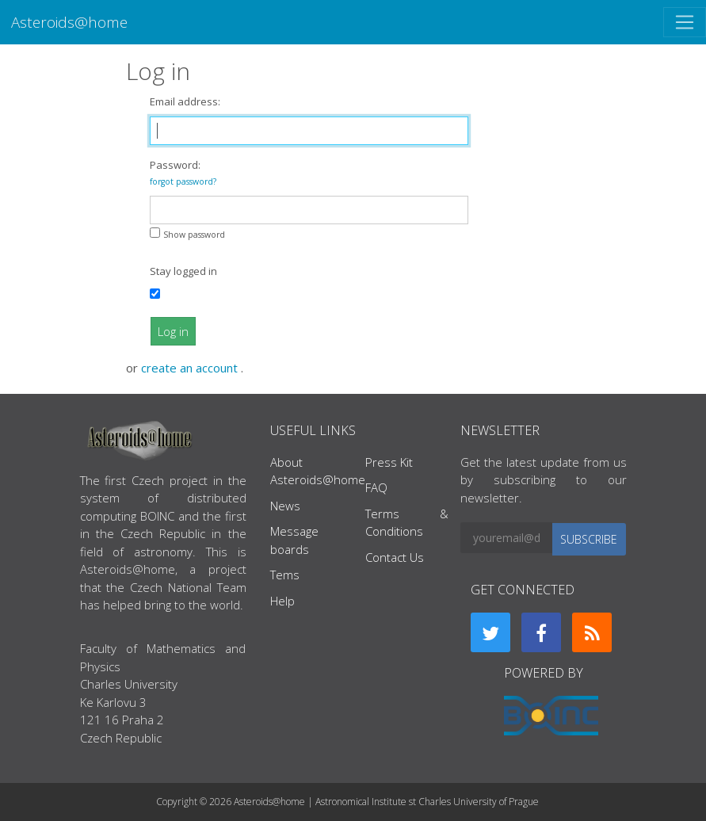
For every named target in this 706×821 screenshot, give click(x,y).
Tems (285, 574)
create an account (191, 368)
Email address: (185, 101)
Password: (183, 172)
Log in (173, 331)
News (285, 506)
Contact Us (394, 557)
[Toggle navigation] (684, 22)
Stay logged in (183, 271)
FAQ (376, 487)
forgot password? (183, 181)
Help (282, 601)
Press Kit (389, 462)
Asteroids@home (69, 22)
